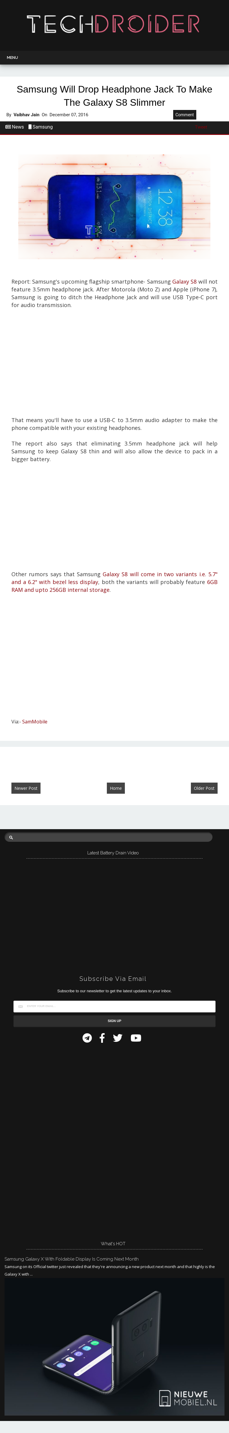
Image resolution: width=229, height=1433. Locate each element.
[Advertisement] (114, 366)
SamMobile (34, 721)
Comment (185, 114)
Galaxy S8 (184, 281)
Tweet (201, 127)
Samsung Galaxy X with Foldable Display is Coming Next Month (72, 1259)
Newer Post (26, 788)
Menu (12, 57)
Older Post (204, 788)
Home (116, 788)
